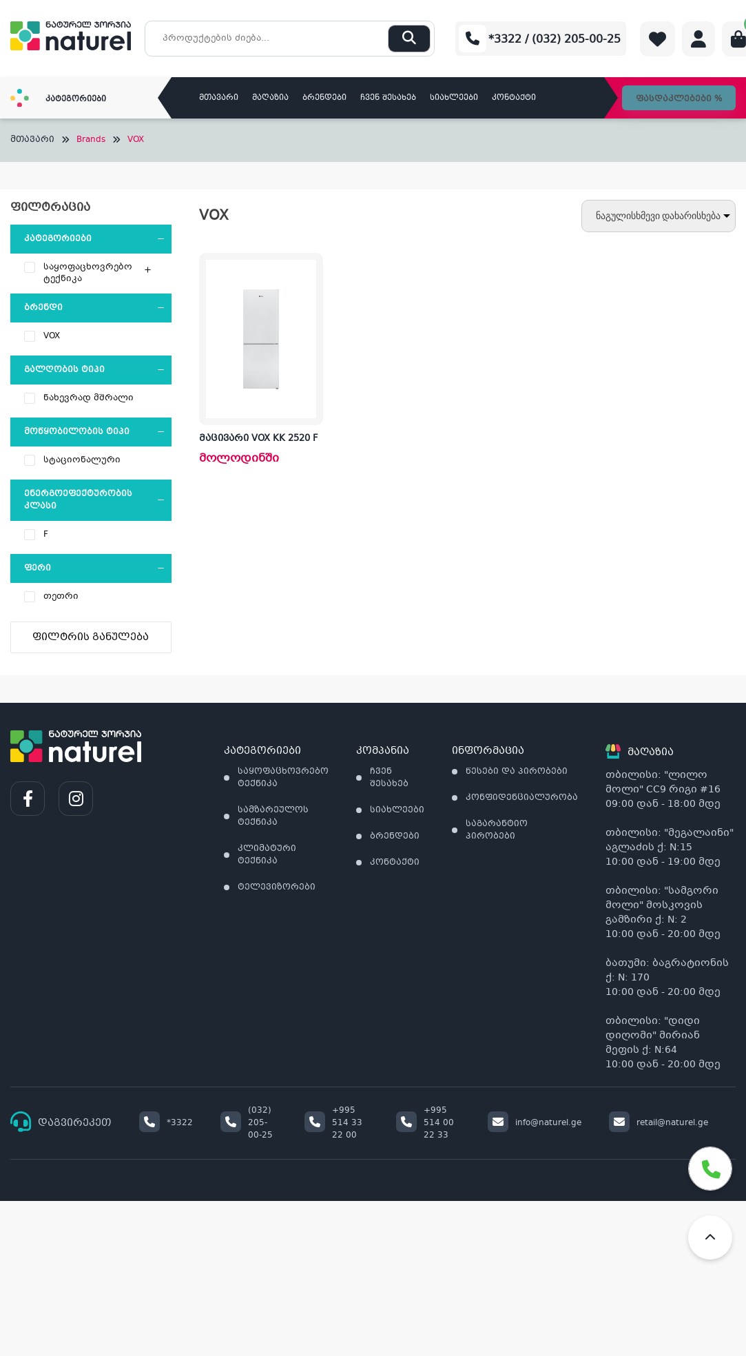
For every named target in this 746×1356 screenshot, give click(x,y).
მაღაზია (270, 98)
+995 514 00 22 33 (425, 1123)
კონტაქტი (514, 98)
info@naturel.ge (534, 1123)
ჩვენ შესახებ (388, 98)
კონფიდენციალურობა (522, 798)
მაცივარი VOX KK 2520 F (258, 439)
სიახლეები (454, 98)
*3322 (166, 1123)
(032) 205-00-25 (246, 1123)
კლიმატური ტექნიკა (267, 855)
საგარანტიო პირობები (497, 830)
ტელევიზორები (276, 887)
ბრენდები (324, 98)
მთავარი (218, 98)
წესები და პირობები (517, 772)
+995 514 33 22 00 (333, 1123)
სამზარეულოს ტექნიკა (273, 816)
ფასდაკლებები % (679, 99)
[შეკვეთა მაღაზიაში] (658, 216)
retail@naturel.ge (658, 1123)
